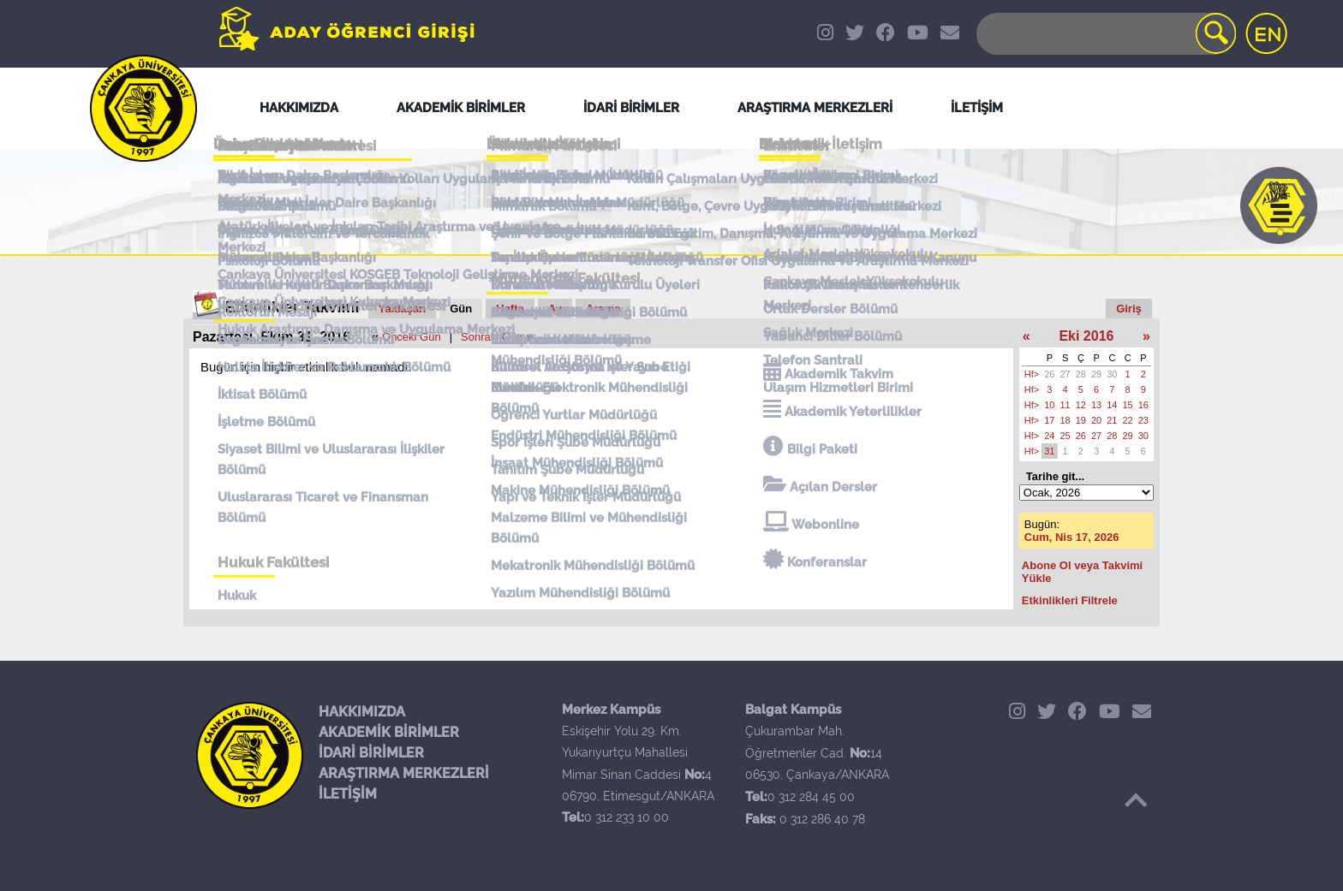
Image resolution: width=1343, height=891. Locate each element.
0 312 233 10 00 (626, 817)
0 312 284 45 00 (811, 797)
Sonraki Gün (491, 336)
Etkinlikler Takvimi (292, 307)
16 (1143, 405)
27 (1065, 374)
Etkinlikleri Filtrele (1070, 600)
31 (1049, 451)
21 (1112, 420)
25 (1065, 436)
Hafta (510, 308)
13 (1096, 405)
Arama (603, 308)
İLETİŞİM (348, 794)
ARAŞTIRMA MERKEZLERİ (404, 773)
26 (1049, 374)
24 (1049, 436)
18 (1065, 420)
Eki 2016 (1086, 336)
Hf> (1031, 374)
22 (1128, 420)
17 (1049, 420)
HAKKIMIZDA (362, 712)
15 (1128, 405)
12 (1081, 405)
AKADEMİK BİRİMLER (389, 732)
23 (1143, 420)
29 (1096, 374)
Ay (555, 308)
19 (1081, 420)
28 (1081, 374)
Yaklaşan (403, 308)
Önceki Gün (411, 336)
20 (1096, 420)
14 (1112, 405)
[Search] (1104, 34)
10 (1049, 405)
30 (1112, 374)
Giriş (1129, 308)
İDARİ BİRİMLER (371, 753)
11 (1065, 405)
